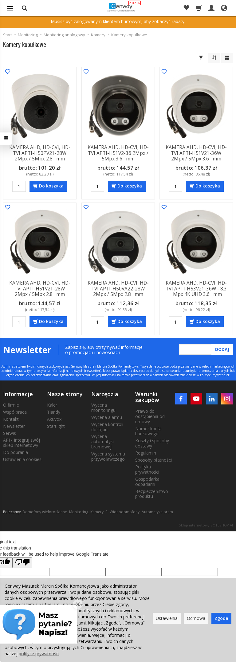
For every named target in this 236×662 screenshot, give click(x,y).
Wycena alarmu (106, 417)
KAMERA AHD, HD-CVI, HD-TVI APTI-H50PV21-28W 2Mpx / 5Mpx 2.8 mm (39, 153)
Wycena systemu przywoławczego (108, 455)
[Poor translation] (22, 562)
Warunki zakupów (147, 396)
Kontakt (11, 418)
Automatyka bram (157, 511)
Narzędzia (104, 393)
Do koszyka (51, 185)
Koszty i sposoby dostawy (152, 442)
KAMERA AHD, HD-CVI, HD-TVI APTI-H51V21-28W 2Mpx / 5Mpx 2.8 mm (39, 288)
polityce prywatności (39, 653)
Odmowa (196, 618)
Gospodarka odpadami (147, 481)
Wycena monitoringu (103, 406)
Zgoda (221, 618)
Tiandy (53, 411)
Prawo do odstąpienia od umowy (150, 416)
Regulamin (145, 452)
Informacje (18, 393)
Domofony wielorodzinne (44, 511)
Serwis (9, 432)
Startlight (56, 425)
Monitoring (78, 511)
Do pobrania (15, 452)
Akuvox (54, 418)
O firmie (11, 404)
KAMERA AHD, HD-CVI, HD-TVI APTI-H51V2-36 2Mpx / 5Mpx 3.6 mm (117, 153)
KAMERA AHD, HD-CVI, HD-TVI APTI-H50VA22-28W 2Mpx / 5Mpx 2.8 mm (117, 288)
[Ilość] (19, 185)
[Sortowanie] (214, 58)
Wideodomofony (125, 511)
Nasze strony (65, 393)
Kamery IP (99, 511)
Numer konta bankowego (148, 430)
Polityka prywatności (147, 468)
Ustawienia (167, 618)
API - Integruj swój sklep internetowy (21, 441)
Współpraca (15, 411)
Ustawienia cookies (22, 459)
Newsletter (14, 425)
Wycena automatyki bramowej (102, 441)
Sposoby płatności (153, 459)
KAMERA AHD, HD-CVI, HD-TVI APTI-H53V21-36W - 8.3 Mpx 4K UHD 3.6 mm (196, 288)
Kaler (52, 404)
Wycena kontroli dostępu (107, 426)
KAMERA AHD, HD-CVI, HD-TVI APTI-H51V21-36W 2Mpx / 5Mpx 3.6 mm (196, 153)
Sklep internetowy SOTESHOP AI (206, 524)
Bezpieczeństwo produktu (151, 493)
